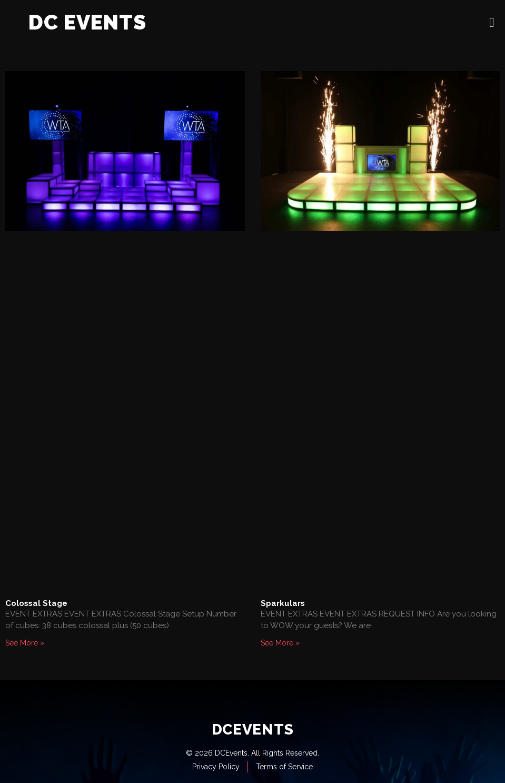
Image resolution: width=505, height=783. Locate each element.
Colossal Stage (36, 603)
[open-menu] (491, 22)
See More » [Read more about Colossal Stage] (24, 643)
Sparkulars (283, 603)
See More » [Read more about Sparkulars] (280, 643)
